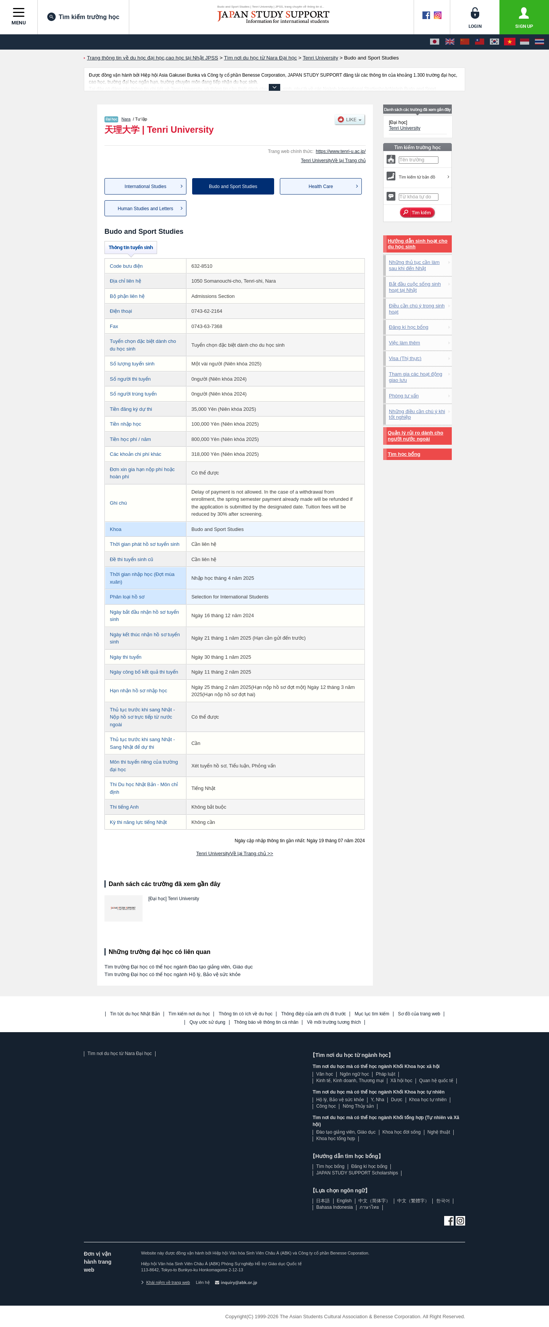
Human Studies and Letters (145, 208)
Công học (326, 1106)
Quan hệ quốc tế (436, 1080)
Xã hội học (401, 1080)
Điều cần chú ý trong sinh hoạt (417, 309)
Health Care (320, 186)
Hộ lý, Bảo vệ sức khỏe (340, 1099)
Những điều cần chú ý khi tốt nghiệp (417, 414)
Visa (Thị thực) (405, 358)
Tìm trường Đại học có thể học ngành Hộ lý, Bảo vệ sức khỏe (172, 974)
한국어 (443, 1200)
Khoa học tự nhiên (427, 1099)
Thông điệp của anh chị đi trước (313, 1014)
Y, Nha (377, 1099)
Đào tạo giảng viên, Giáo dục (346, 1132)
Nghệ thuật (438, 1132)
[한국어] (494, 42)
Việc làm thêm (404, 343)
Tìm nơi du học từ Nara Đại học (119, 1053)
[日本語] (434, 42)
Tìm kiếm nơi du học (189, 1014)
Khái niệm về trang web (165, 1282)
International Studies (145, 186)
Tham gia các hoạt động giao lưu (415, 377)
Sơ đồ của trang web (419, 1014)
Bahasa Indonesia (334, 1207)
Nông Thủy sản (358, 1106)
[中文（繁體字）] (479, 42)
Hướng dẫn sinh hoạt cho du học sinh (418, 244)
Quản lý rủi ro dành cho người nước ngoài (415, 436)
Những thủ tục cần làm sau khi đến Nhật (414, 265)
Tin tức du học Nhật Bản (135, 1014)
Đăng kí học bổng (408, 327)
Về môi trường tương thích (334, 1022)
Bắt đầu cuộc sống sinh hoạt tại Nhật (415, 287)
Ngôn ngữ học (354, 1074)
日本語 (323, 1200)
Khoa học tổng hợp (335, 1138)
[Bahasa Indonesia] (524, 42)
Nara (126, 119)
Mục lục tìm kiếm (372, 1014)
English (344, 1200)
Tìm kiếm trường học (83, 17)
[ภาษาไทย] (539, 42)
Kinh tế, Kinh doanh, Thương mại (350, 1080)
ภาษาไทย (369, 1207)
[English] (450, 42)
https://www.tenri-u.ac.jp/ (341, 151)
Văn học (324, 1074)
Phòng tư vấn (404, 396)
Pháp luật (385, 1074)
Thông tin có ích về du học (245, 1014)
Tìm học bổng (404, 454)
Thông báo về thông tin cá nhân (266, 1022)
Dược (396, 1099)
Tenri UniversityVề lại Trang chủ (333, 160)
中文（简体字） (374, 1200)
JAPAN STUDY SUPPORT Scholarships (357, 1173)
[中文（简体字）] (464, 42)
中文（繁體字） (413, 1200)
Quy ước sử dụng (207, 1022)
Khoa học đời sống (401, 1132)
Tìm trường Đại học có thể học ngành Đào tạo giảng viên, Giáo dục (178, 967)
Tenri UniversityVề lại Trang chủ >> (234, 853)
